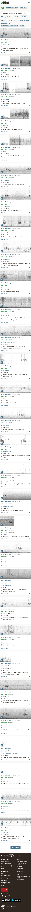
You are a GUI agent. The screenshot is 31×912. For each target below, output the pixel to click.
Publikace (19, 866)
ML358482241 (4, 52)
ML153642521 (4, 512)
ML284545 (3, 212)
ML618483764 (4, 840)
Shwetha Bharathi (7, 425)
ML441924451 (4, 460)
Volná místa (4, 880)
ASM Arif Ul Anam (7, 314)
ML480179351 (4, 648)
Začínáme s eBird (5, 882)
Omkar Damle (6, 180)
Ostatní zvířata (23, 7)
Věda (18, 859)
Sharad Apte (6, 99)
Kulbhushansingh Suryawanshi (10, 480)
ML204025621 (4, 160)
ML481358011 (4, 622)
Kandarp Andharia (7, 232)
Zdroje (3, 874)
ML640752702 (4, 676)
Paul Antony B (6, 370)
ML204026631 (4, 131)
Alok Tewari (5, 72)
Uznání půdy (20, 871)
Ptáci (2, 7)
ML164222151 (4, 379)
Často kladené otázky (6, 884)
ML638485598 (4, 539)
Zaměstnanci (4, 878)
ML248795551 (4, 786)
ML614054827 (4, 322)
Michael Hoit (6, 642)
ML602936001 (4, 565)
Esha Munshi (6, 44)
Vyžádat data (20, 868)
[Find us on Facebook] (2, 896)
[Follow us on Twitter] (6, 896)
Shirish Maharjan (7, 451)
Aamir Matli (5, 832)
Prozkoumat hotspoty (6, 865)
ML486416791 (4, 431)
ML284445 (3, 812)
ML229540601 (4, 486)
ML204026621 (4, 79)
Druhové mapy (5, 861)
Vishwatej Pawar (7, 399)
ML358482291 (4, 733)
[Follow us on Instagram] (9, 896)
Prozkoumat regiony (6, 863)
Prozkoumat (5, 859)
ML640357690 (4, 267)
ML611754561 (4, 350)
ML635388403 (4, 293)
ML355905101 (4, 186)
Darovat (5, 889)
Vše (2, 10)
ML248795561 (4, 759)
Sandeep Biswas (7, 585)
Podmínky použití (21, 879)
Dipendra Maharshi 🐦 (8, 532)
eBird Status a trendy (22, 861)
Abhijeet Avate (6, 559)
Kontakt (3, 885)
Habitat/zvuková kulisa (12, 7)
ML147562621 (4, 105)
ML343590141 (4, 239)
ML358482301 (4, 705)
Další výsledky (15, 847)
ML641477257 (4, 405)
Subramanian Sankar (8, 506)
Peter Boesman (6, 206)
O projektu (5, 871)
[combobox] (15, 13)
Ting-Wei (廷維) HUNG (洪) (9, 342)
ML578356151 (4, 593)
